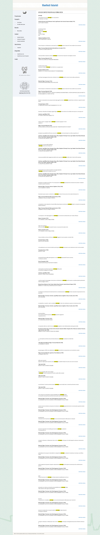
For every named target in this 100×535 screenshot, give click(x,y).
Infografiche (17, 51)
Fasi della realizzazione (21, 24)
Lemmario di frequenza (21, 39)
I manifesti (19, 47)
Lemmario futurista (20, 37)
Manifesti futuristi (50, 5)
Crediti (16, 59)
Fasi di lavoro (19, 22)
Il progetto (17, 19)
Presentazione (18, 16)
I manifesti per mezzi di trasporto (23, 56)
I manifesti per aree (20, 54)
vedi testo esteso (82, 24)
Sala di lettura (18, 44)
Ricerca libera (19, 30)
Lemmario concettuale (21, 41)
